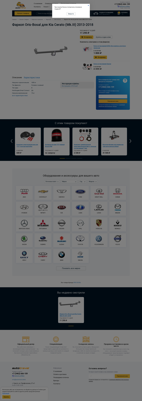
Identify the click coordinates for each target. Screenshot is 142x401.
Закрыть (71, 14)
